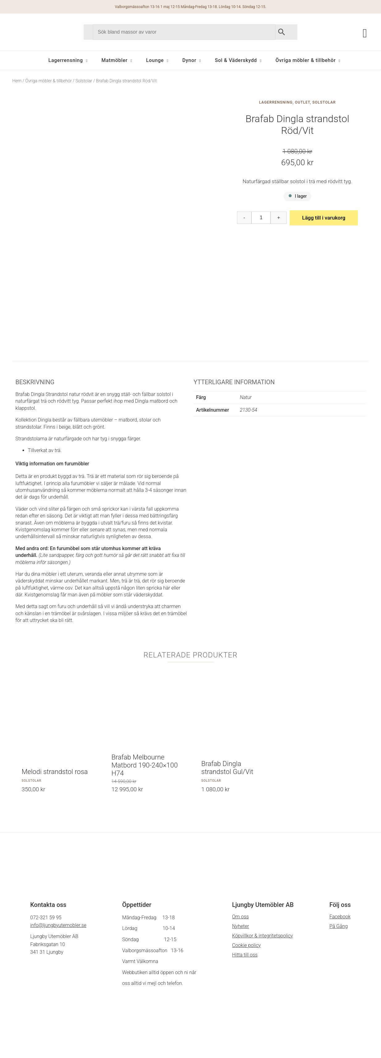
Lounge (155, 60)
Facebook (339, 835)
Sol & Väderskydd (236, 60)
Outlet (302, 102)
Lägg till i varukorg (323, 218)
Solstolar (84, 80)
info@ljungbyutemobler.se (58, 844)
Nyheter (240, 845)
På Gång (338, 845)
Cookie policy (246, 864)
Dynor (189, 60)
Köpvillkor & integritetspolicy (262, 854)
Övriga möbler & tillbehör (305, 60)
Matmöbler (114, 60)
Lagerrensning (65, 60)
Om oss (240, 835)
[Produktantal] (261, 218)
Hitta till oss (245, 873)
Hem (17, 80)
